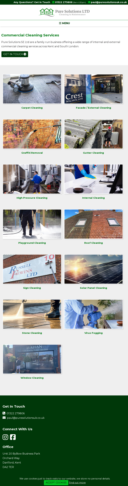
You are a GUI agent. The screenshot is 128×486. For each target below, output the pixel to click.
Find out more (77, 482)
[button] (64, 23)
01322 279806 (63, 2)
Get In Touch (14, 54)
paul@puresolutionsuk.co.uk (109, 2)
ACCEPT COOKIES (56, 482)
